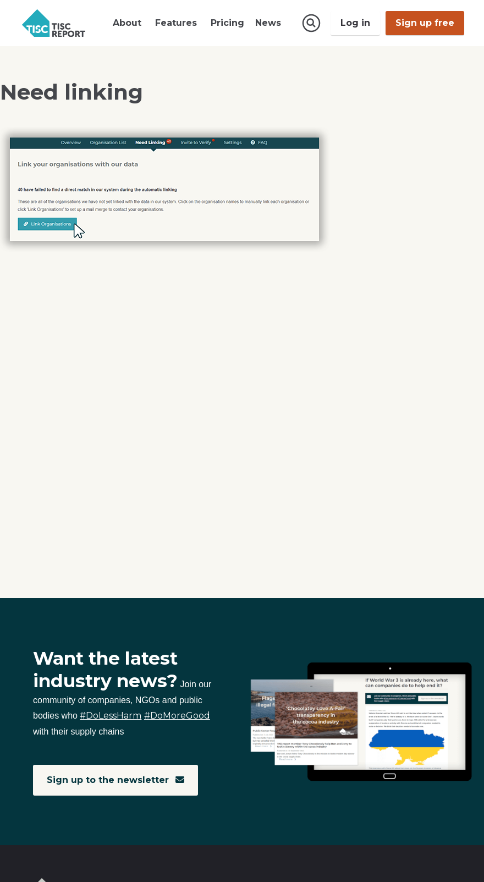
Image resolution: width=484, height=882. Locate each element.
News (268, 23)
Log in (355, 23)
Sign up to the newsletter (116, 780)
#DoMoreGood (177, 715)
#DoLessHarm (110, 715)
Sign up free (424, 23)
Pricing (227, 23)
